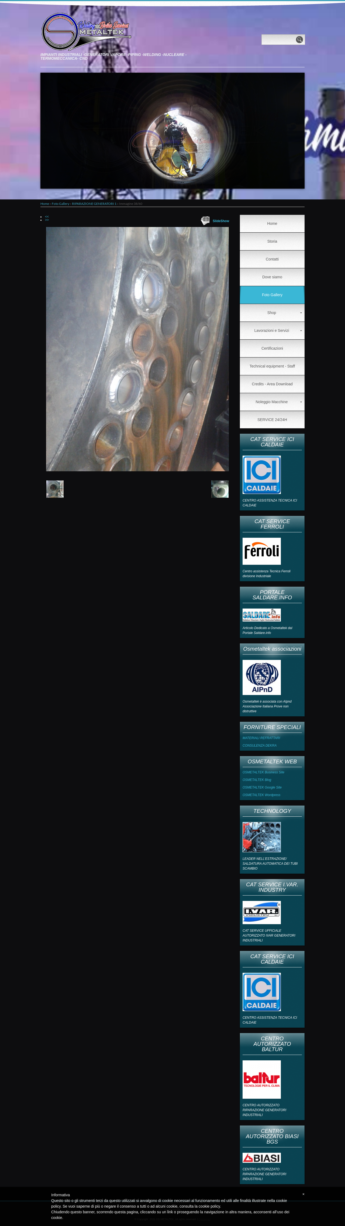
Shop (284, 312)
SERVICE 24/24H (272, 419)
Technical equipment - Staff (272, 366)
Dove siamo (272, 277)
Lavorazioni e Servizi (278, 330)
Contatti (272, 259)
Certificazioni (272, 348)
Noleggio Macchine (279, 402)
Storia (272, 241)
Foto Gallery (60, 204)
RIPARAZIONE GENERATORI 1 (94, 204)
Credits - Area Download (272, 384)
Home (44, 204)
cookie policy (209, 1206)
